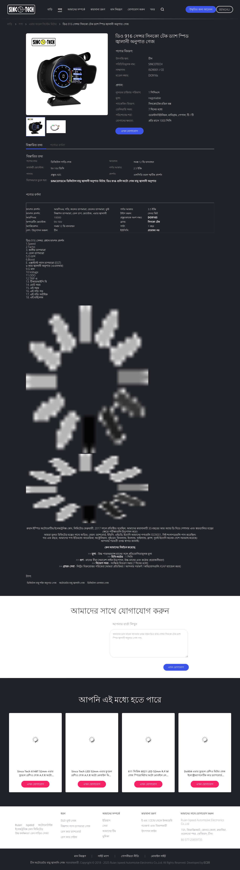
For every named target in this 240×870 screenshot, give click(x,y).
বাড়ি (49, 9)
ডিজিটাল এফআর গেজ (98, 582)
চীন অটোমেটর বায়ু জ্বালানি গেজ (47, 862)
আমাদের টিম (109, 831)
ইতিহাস (106, 820)
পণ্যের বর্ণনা (57, 145)
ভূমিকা (105, 836)
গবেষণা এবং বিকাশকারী (154, 825)
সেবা (104, 825)
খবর (152, 9)
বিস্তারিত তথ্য (34, 145)
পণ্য (60, 9)
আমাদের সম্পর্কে (76, 9)
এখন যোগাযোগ (129, 131)
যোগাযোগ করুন (136, 9)
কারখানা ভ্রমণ (98, 9)
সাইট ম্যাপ (103, 856)
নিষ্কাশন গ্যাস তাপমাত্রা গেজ (75, 826)
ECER (207, 862)
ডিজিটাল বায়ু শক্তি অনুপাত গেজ (41, 582)
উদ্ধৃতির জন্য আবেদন (200, 9)
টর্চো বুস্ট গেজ (68, 820)
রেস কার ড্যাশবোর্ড (71, 831)
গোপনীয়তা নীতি (130, 856)
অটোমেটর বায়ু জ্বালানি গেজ (72, 582)
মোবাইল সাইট (158, 856)
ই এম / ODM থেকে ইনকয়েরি (156, 820)
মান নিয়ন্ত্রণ (116, 9)
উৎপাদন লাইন (148, 831)
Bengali (224, 9)
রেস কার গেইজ (69, 837)
